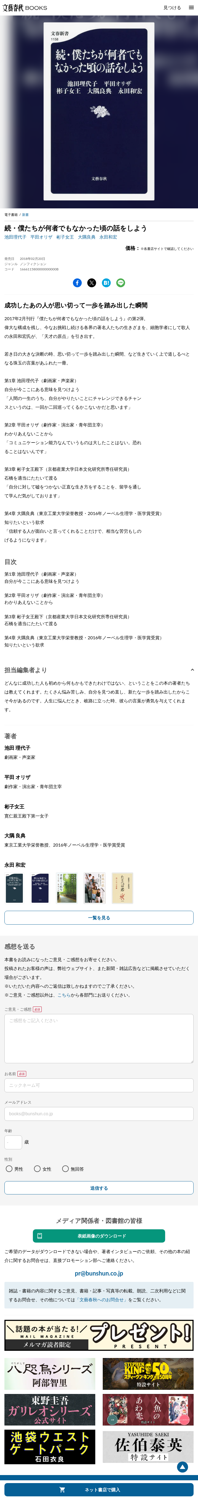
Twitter (91, 282)
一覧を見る (99, 917)
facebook (77, 282)
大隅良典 (87, 236)
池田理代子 (15, 236)
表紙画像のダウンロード (102, 1235)
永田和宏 (108, 236)
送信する (99, 1188)
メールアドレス (17, 1102)
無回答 (77, 1168)
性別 (8, 1159)
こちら (64, 994)
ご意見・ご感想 (17, 1009)
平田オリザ (41, 236)
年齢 (8, 1130)
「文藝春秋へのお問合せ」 (101, 1299)
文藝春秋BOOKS (24, 7)
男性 (18, 1168)
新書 (25, 215)
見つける (172, 7)
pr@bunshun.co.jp (99, 1273)
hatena (106, 282)
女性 (47, 1168)
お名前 (10, 1073)
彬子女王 (65, 236)
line (120, 282)
